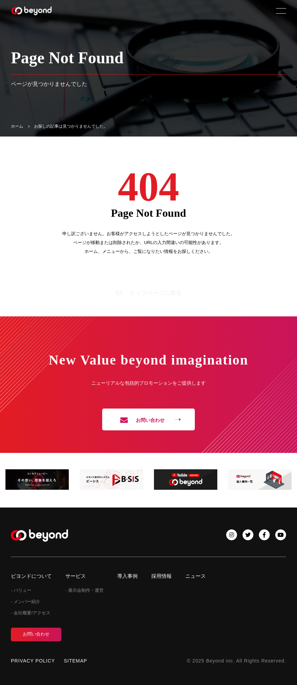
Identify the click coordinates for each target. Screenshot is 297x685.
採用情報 (161, 576)
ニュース (195, 576)
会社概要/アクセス (32, 612)
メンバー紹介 (27, 601)
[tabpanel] (37, 479)
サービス (75, 576)
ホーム (17, 126)
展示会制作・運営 (86, 590)
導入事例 (127, 576)
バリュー (22, 590)
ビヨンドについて (31, 576)
